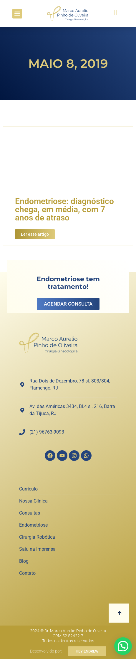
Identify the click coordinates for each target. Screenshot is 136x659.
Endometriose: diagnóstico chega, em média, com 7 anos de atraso (64, 209)
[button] (17, 13)
